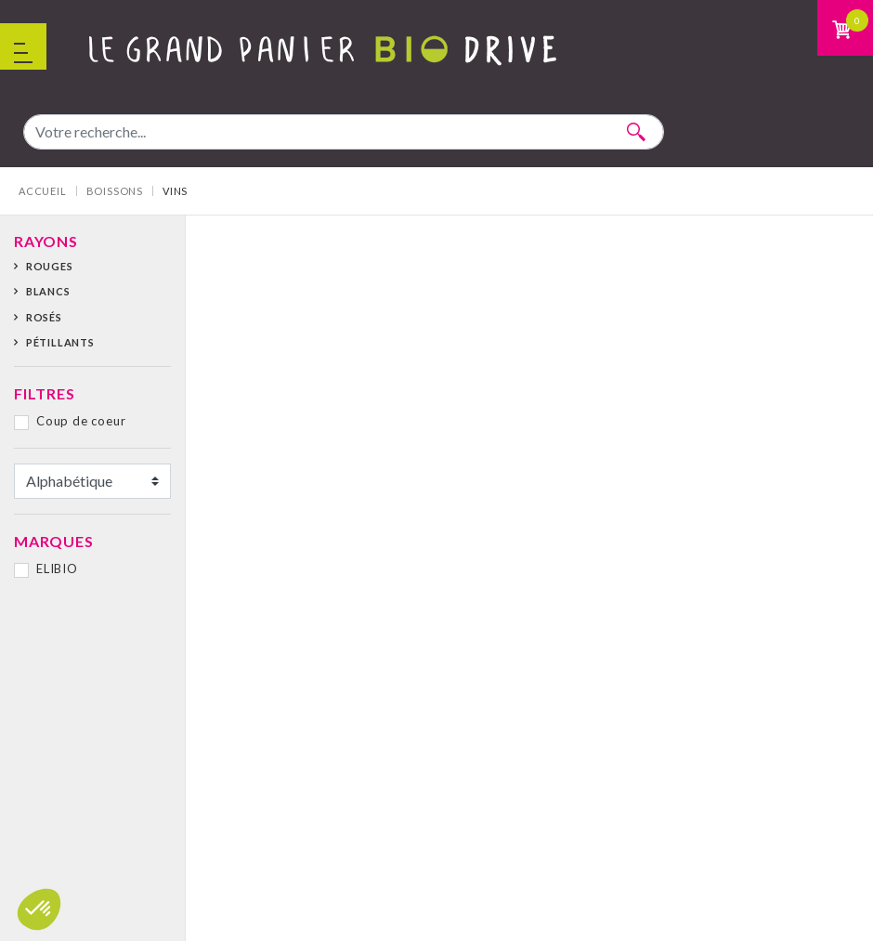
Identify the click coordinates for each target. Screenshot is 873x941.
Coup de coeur (80, 420)
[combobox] (343, 132)
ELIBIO (57, 568)
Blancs (48, 291)
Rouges (49, 266)
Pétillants (60, 342)
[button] (39, 909)
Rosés (44, 317)
